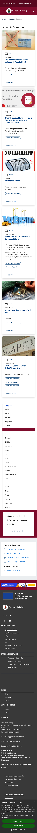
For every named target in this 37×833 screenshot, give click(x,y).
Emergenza (8, 446)
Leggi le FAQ (9, 782)
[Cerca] (33, 11)
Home (4, 19)
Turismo (7, 499)
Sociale (7, 487)
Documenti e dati (10, 648)
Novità (11, 19)
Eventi (7, 712)
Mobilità (7, 458)
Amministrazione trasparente (14, 794)
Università (8, 503)
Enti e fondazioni (10, 639)
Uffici (6, 636)
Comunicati (8, 697)
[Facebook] (5, 621)
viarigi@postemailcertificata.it (15, 737)
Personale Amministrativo (13, 645)
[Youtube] (10, 621)
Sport (6, 491)
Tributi (7, 495)
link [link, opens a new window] (8, 817)
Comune (7, 430)
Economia (8, 438)
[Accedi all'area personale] (24, 4)
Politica (7, 470)
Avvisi (8, 54)
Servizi (7, 483)
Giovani (7, 450)
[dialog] (18, 816)
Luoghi (7, 709)
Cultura (7, 434)
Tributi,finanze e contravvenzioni (19, 664)
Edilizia (7, 442)
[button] (18, 830)
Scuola (7, 479)
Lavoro (7, 454)
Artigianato (8, 421)
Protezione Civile (10, 474)
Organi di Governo (11, 630)
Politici (7, 642)
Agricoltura (8, 409)
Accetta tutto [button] (18, 821)
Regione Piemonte (9, 3)
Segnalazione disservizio (13, 779)
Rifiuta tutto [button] (18, 826)
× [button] (35, 802)
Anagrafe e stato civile (15, 658)
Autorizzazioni (12, 667)
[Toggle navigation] (4, 11)
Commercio (8, 426)
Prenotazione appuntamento (14, 776)
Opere (7, 462)
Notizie (9, 175)
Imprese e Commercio (15, 661)
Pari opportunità (10, 466)
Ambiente (8, 413)
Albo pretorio (9, 798)
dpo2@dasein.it (10, 753)
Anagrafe (8, 417)
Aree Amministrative (12, 633)
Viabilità (7, 507)
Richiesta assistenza (11, 785)
